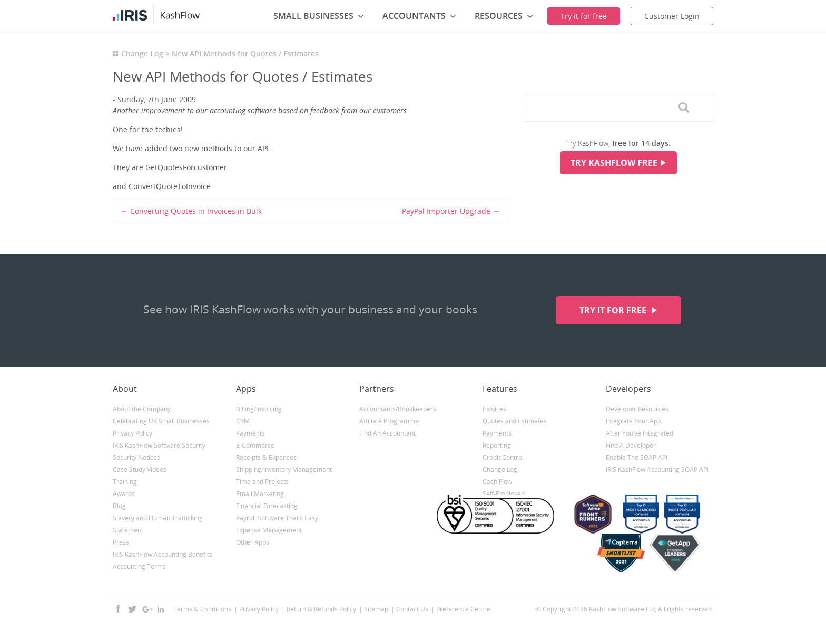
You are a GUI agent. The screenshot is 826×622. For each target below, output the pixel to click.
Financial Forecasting (267, 505)
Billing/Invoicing (259, 408)
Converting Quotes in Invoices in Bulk (196, 211)
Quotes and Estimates (515, 421)
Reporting (497, 445)
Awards (124, 493)
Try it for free (613, 310)
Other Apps (252, 542)
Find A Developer (631, 445)
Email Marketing (260, 493)
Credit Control (503, 457)
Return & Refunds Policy (321, 609)
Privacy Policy (132, 433)
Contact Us (412, 609)
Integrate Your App (633, 421)
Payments (250, 433)
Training (125, 481)
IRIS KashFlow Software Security (159, 445)
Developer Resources (637, 408)
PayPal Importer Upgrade (446, 211)
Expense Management (269, 530)
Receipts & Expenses (266, 457)
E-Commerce (255, 445)
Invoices (494, 408)
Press (121, 542)
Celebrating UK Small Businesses (161, 421)
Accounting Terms (139, 566)
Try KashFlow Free (614, 163)
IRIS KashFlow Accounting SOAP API (657, 469)
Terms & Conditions (202, 609)
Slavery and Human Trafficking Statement (158, 524)
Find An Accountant (387, 433)
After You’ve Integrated (639, 433)
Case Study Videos (139, 469)
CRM (243, 421)
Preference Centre (463, 609)
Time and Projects (262, 481)
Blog (119, 505)
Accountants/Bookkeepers (397, 408)
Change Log (142, 53)
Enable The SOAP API (636, 457)
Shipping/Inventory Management (284, 469)
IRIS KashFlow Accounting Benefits (162, 554)
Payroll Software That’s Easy (277, 518)
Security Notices (136, 457)
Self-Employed (504, 493)
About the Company (142, 408)
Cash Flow (497, 481)
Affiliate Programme (389, 421)
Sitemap (376, 609)
